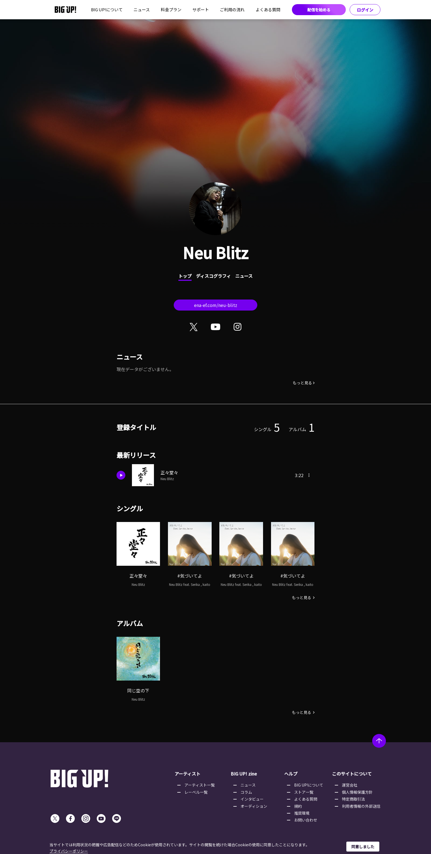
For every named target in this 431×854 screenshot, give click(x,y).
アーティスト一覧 (199, 785)
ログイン (365, 10)
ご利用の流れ (232, 9)
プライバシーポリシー (68, 851)
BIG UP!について (107, 9)
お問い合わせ (305, 820)
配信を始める (318, 9)
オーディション (254, 806)
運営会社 (349, 785)
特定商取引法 (353, 799)
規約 (298, 806)
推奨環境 (302, 813)
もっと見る (302, 382)
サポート (200, 9)
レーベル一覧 (196, 792)
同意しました (362, 846)
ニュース (142, 9)
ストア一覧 (303, 792)
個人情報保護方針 (357, 792)
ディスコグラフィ (213, 276)
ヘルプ (290, 773)
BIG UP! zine (244, 773)
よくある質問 (268, 9)
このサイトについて (352, 773)
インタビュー (252, 799)
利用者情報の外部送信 (361, 806)
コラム (246, 792)
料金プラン (171, 9)
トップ (185, 276)
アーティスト (187, 773)
